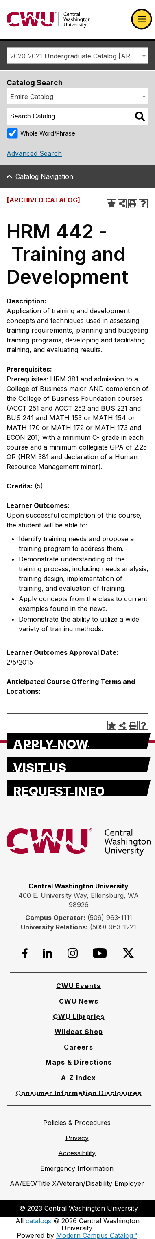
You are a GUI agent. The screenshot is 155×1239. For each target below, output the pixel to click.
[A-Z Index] (78, 1077)
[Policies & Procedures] (77, 1122)
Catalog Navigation (44, 176)
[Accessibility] (77, 1153)
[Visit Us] (79, 764)
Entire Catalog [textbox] (31, 96)
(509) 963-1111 (109, 918)
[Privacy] (77, 1138)
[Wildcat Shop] (79, 1031)
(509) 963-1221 (113, 927)
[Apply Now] (79, 741)
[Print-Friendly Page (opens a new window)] (132, 203)
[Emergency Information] (77, 1168)
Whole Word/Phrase (47, 133)
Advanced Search (34, 153)
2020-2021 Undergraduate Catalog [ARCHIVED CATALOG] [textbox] (79, 56)
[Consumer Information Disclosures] (79, 1093)
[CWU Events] (78, 986)
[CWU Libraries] (79, 1016)
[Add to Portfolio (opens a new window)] (111, 203)
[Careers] (78, 1047)
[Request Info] (79, 788)
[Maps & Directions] (79, 1062)
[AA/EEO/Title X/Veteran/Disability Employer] (77, 1183)
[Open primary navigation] (142, 19)
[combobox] (77, 55)
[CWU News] (78, 1001)
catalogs (38, 1221)
